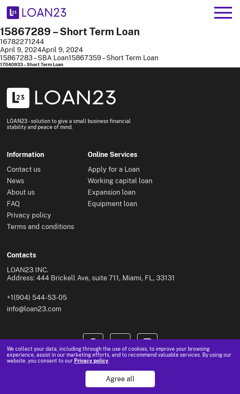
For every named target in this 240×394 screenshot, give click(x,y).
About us (21, 192)
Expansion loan (111, 192)
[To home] (36, 12)
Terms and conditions (40, 227)
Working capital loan (120, 181)
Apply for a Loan (114, 169)
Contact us (24, 169)
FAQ (13, 204)
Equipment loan (112, 204)
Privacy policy (91, 361)
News (15, 181)
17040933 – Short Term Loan (31, 64)
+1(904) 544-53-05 (37, 297)
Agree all (120, 379)
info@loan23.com (34, 309)
